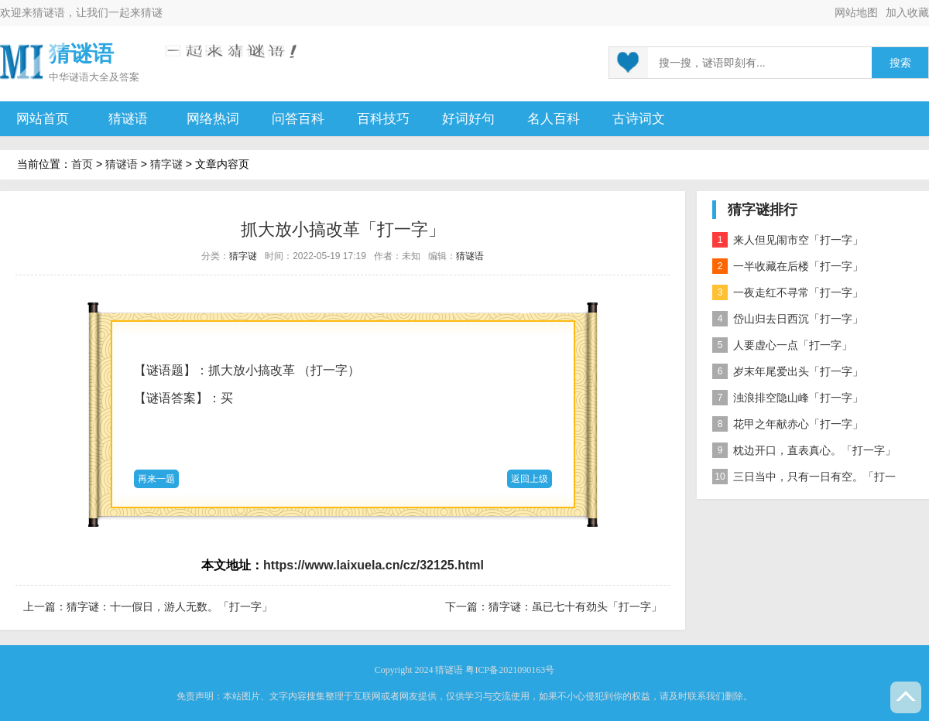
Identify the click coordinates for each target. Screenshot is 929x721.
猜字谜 (166, 164)
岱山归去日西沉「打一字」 (787, 318)
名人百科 (553, 118)
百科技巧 (383, 118)
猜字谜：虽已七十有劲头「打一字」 (575, 606)
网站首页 (42, 118)
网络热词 (213, 118)
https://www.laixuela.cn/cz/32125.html (373, 565)
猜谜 (152, 12)
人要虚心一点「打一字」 (782, 345)
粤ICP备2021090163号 (509, 670)
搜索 (900, 63)
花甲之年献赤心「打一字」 (787, 424)
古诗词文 (638, 118)
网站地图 (856, 12)
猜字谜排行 (762, 209)
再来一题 (156, 478)
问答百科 (298, 118)
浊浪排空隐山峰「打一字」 (787, 397)
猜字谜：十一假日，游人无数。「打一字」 (170, 606)
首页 (82, 164)
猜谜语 (49, 12)
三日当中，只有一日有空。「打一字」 (804, 479)
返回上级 (529, 478)
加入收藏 (907, 12)
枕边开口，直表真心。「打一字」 (804, 450)
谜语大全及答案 (104, 77)
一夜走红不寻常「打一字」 (787, 292)
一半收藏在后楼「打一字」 (787, 266)
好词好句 (468, 118)
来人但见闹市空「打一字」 (787, 240)
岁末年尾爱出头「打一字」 (787, 371)
